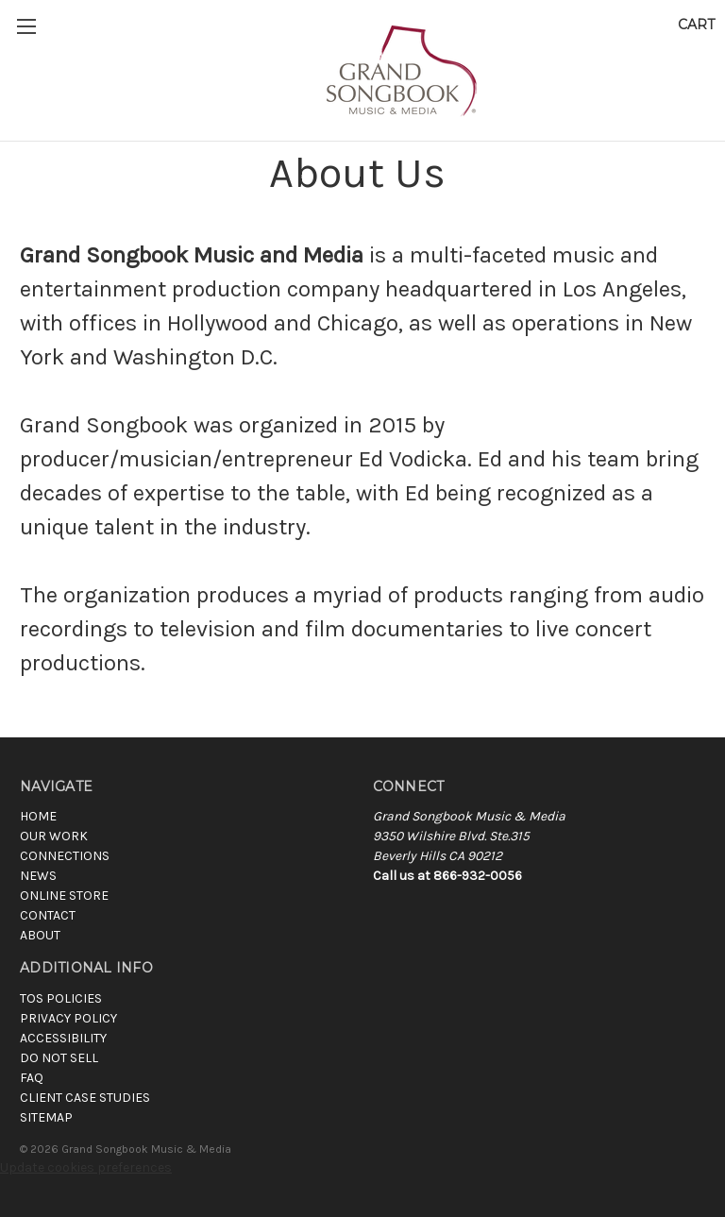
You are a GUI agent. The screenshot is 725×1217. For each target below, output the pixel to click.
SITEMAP (46, 1117)
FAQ (31, 1078)
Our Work (54, 836)
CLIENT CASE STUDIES (85, 1098)
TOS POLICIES (61, 998)
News (38, 876)
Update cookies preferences (86, 1167)
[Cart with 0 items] (696, 25)
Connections (65, 856)
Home (38, 816)
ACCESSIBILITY (63, 1038)
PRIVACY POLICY (68, 1018)
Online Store (64, 895)
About (40, 935)
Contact (48, 915)
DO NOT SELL (59, 1058)
